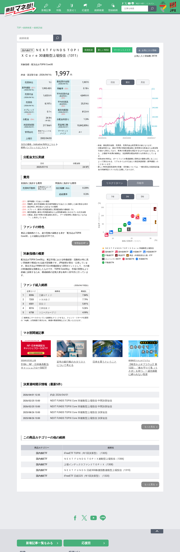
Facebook (122, 3)
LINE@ (103, 518)
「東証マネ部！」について (143, 3)
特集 (58, 10)
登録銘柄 (113, 10)
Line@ (132, 3)
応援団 (85, 10)
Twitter (125, 3)
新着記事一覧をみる (39, 543)
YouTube (129, 3)
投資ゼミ (71, 10)
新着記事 (46, 10)
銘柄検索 (99, 10)
